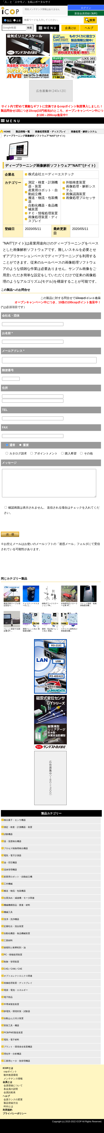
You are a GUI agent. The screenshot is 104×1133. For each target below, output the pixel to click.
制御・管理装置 (11, 961)
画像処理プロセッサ (80, 198)
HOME (7, 131)
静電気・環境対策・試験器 (17, 1011)
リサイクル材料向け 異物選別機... (69, 630)
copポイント (10, 1071)
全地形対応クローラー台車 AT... (69, 604)
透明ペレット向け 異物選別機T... (31, 630)
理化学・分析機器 (12, 1054)
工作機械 (8, 884)
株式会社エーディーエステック (51, 174)
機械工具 (8, 912)
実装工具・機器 (11, 1025)
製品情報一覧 (23, 131)
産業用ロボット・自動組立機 (43, 192)
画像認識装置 (76, 194)
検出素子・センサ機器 (15, 820)
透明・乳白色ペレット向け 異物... (50, 630)
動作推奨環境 (11, 1075)
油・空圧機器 (10, 862)
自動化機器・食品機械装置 (43, 207)
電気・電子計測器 (12, 855)
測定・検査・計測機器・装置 (43, 184)
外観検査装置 (76, 182)
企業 (17, 20)
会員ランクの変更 (13, 1099)
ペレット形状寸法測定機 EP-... (12, 630)
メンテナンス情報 (13, 1078)
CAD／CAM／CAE (13, 969)
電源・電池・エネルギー (16, 990)
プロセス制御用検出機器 (16, 848)
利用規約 (7, 1109)
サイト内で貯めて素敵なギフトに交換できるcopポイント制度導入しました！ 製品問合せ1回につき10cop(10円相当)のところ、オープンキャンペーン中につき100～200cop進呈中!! (52, 111)
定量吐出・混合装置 (13, 926)
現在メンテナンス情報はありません (42, 9)
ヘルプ (6, 1096)
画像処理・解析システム (84, 131)
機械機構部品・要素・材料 (17, 905)
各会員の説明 (11, 1089)
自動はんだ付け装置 (13, 1018)
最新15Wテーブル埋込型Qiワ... (12, 604)
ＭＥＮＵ (47, 28)
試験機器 (8, 834)
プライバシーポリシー (14, 1113)
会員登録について (13, 1085)
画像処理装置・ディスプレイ (50, 131)
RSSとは (8, 1106)
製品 (8, 20)
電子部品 (8, 997)
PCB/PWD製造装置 (13, 1032)
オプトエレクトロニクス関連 (18, 976)
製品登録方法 (11, 1103)
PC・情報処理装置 (13, 954)
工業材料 (8, 940)
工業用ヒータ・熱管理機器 (17, 1061)
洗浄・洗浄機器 (11, 919)
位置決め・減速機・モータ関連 (19, 898)
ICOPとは (8, 1068)
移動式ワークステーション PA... (50, 604)
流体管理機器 (10, 869)
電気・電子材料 (11, 1039)
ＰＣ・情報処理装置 (43, 213)
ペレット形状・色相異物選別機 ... (88, 604)
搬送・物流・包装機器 (43, 199)
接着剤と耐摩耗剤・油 (15, 947)
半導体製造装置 (11, 1004)
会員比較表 (9, 1092)
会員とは (7, 1082)
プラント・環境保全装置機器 (18, 1046)
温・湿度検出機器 (12, 841)
